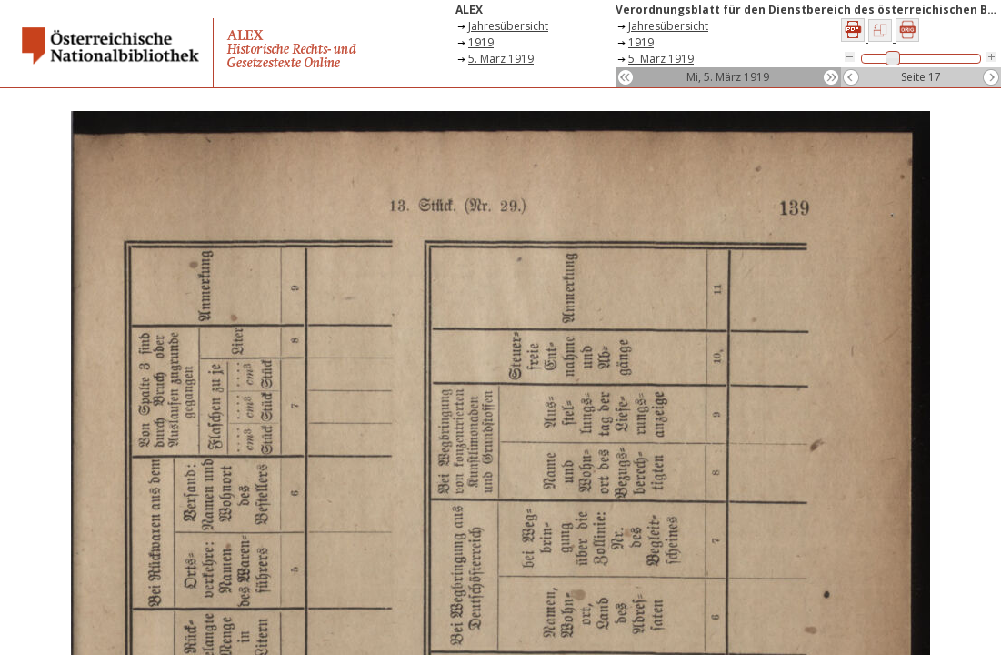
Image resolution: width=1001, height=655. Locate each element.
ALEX (469, 9)
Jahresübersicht (508, 26)
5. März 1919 (501, 58)
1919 (481, 42)
